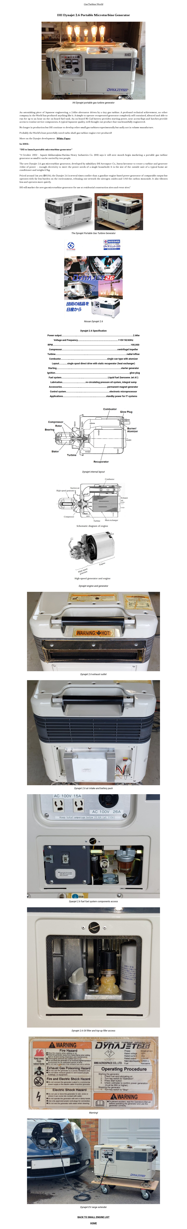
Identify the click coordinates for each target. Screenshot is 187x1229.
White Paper (63, 139)
